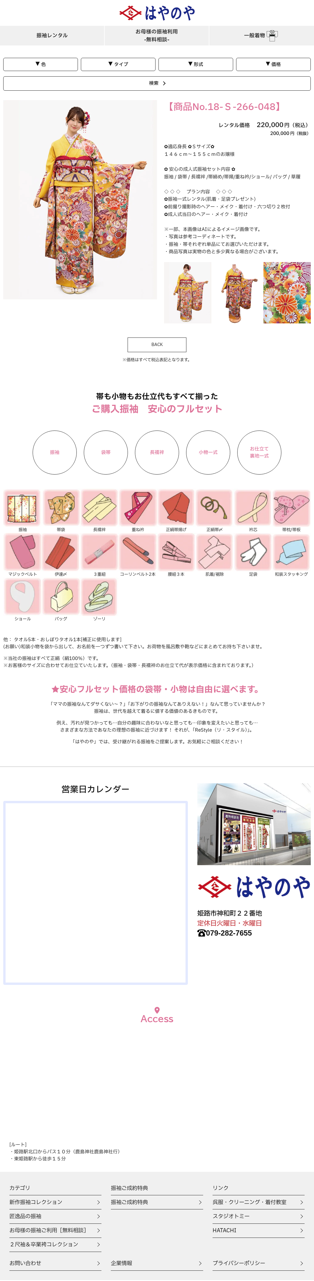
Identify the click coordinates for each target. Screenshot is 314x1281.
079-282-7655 (226, 934)
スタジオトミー (232, 1217)
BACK (157, 345)
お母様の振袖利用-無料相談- (157, 36)
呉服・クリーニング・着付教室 (251, 1203)
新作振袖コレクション (37, 1203)
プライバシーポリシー (240, 1264)
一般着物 (261, 36)
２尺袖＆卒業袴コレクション (45, 1245)
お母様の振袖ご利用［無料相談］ (51, 1231)
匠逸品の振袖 (26, 1217)
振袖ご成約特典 (130, 1203)
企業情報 (122, 1264)
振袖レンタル (52, 36)
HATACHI (225, 1231)
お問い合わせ (26, 1264)
